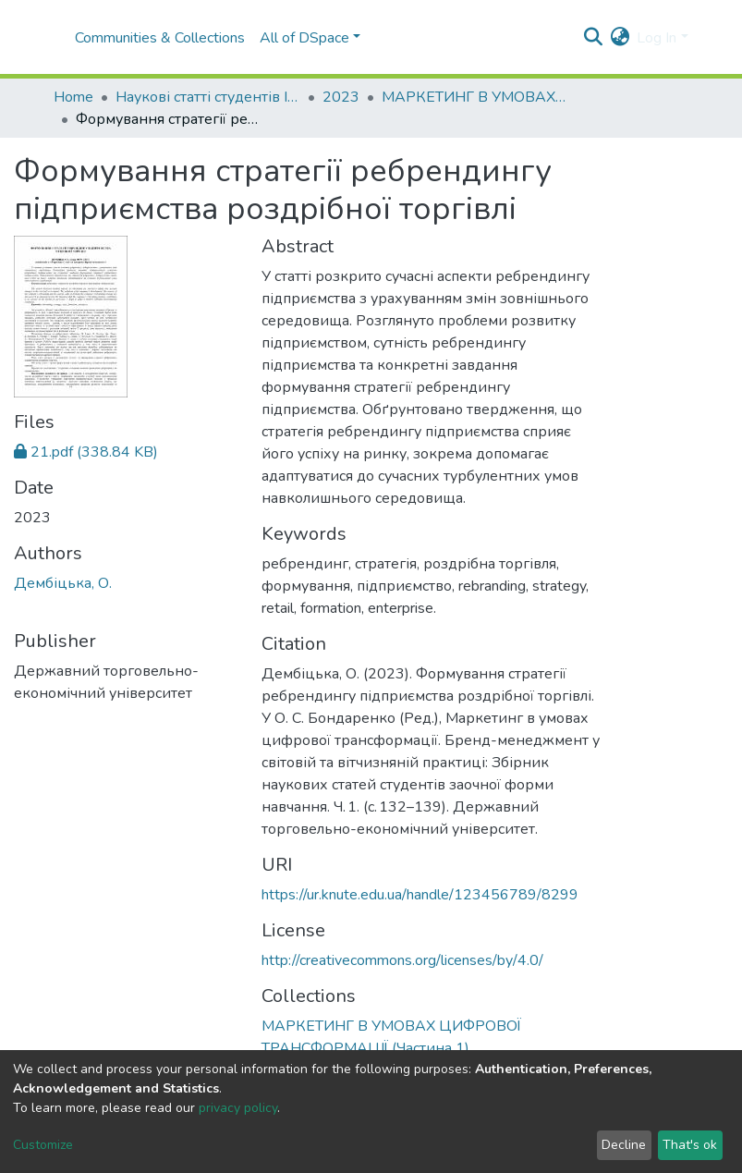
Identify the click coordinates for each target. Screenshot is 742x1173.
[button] (619, 38)
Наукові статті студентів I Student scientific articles (208, 97)
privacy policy (238, 1108)
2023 (340, 97)
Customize (43, 1145)
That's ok (690, 1145)
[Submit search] (592, 38)
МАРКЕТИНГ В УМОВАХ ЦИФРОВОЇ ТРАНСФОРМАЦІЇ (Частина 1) (474, 97)
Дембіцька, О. (63, 583)
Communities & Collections (160, 38)
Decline (624, 1145)
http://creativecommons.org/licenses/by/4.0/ (402, 960)
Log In (656, 38)
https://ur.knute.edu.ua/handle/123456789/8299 (420, 895)
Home (73, 97)
